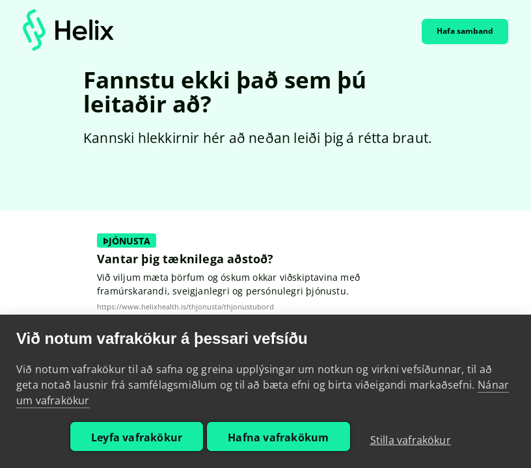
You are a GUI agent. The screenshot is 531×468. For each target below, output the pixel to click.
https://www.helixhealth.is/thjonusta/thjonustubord (185, 306)
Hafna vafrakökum (278, 437)
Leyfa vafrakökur (136, 437)
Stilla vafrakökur (410, 440)
